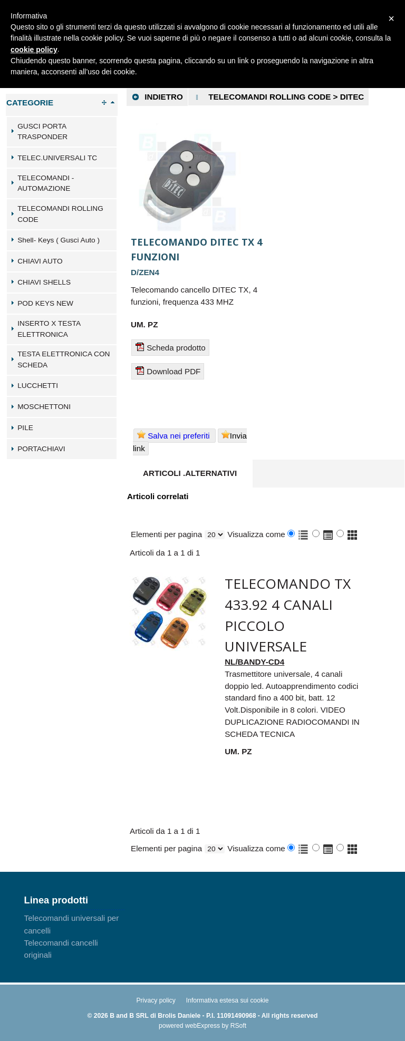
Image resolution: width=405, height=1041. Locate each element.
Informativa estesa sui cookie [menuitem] (227, 1000)
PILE (25, 428)
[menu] (74, 937)
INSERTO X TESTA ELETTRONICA (48, 328)
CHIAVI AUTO (39, 261)
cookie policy (34, 49)
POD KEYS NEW (45, 303)
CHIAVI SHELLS (44, 282)
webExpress (202, 1025)
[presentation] (190, 474)
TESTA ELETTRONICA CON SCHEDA (63, 359)
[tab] (61, 131)
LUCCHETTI (37, 386)
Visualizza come (256, 534)
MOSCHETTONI (44, 407)
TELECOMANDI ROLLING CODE (60, 214)
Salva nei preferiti (174, 435)
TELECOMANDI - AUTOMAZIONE (45, 183)
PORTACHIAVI (41, 449)
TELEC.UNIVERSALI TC (57, 158)
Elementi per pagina (166, 534)
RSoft (238, 1025)
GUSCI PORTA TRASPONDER (42, 131)
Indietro (157, 97)
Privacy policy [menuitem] (155, 1000)
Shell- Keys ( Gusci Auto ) (58, 240)
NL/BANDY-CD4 (254, 661)
